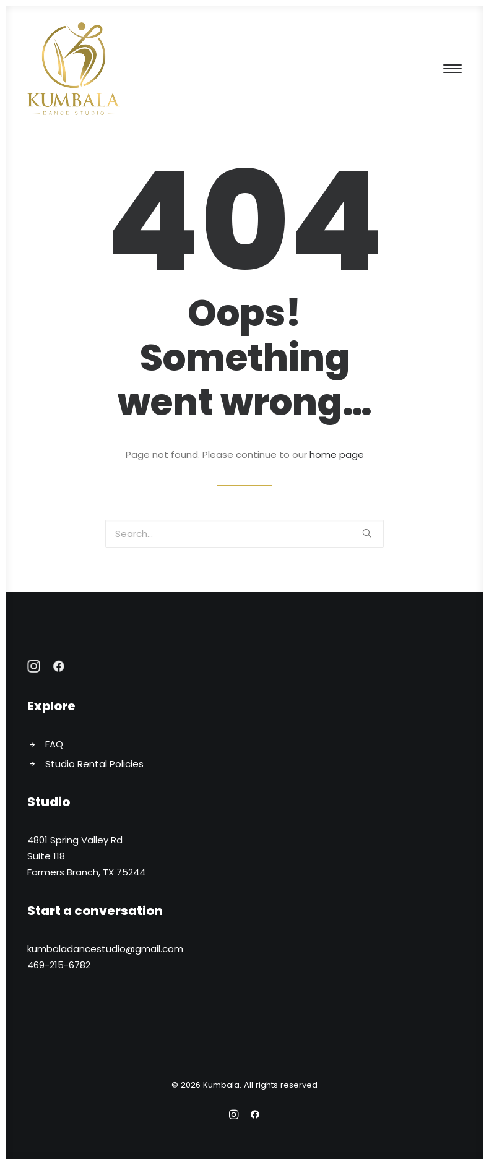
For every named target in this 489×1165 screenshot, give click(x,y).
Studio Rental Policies (94, 763)
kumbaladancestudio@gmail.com (105, 948)
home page (336, 454)
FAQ (54, 743)
